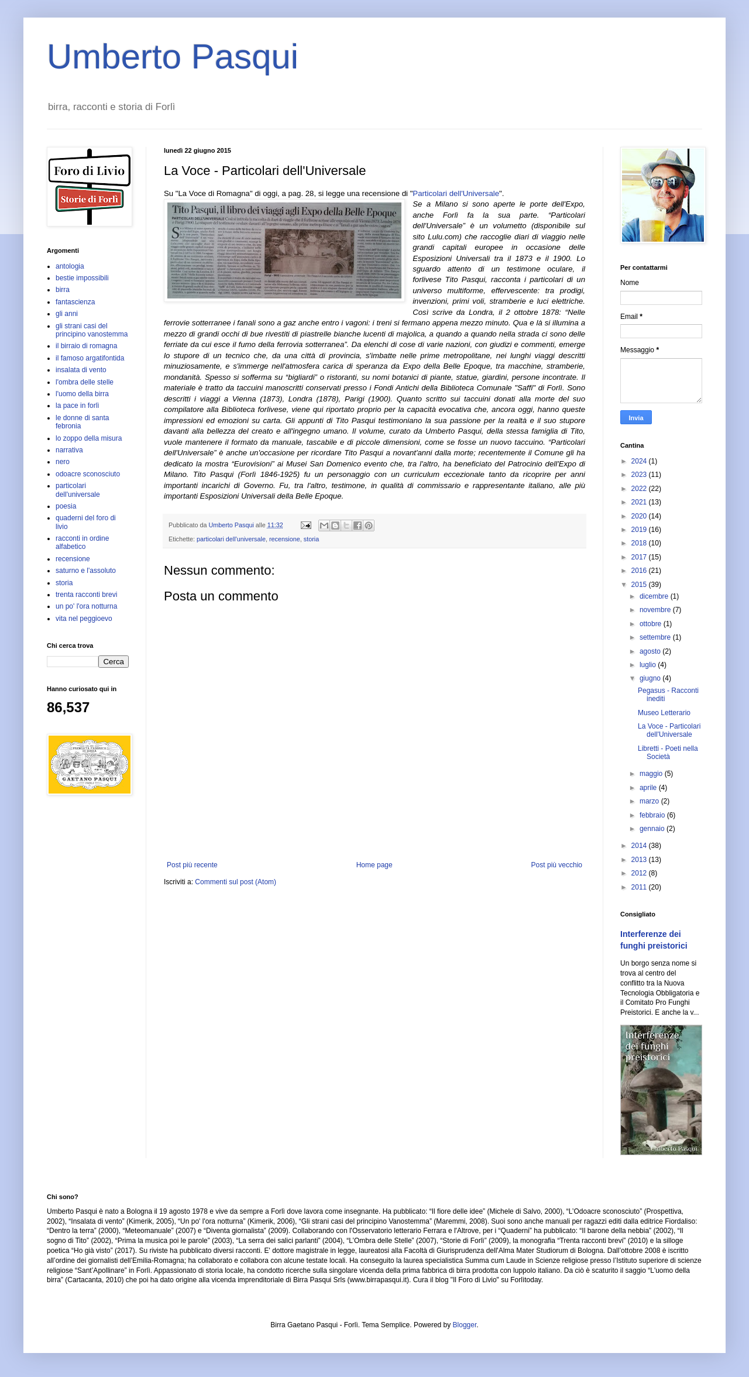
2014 (640, 846)
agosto (651, 651)
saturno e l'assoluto (86, 570)
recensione (284, 538)
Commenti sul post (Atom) (235, 882)
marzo (650, 801)
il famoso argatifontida (90, 358)
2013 (640, 860)
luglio (649, 665)
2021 (640, 502)
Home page (374, 865)
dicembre (655, 596)
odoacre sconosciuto (88, 474)
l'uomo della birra (82, 394)
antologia (70, 266)
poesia (66, 506)
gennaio (653, 829)
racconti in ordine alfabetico (82, 542)
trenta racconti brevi (86, 594)
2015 (640, 585)
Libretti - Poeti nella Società (668, 752)
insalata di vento (81, 370)
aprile (649, 788)
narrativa (69, 450)
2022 (640, 489)
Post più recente (192, 865)
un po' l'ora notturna (86, 606)
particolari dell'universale (231, 538)
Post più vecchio (556, 865)
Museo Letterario (664, 713)
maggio (652, 774)
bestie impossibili (82, 278)
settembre (656, 637)
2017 (640, 557)
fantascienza (75, 302)
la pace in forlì (77, 405)
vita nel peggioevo (84, 618)
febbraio (653, 815)
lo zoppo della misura (89, 438)
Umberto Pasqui (172, 56)
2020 (640, 516)
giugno (651, 678)
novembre (656, 610)
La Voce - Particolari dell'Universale (669, 730)
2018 (640, 543)
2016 (640, 570)
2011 (640, 887)
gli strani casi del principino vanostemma (92, 330)
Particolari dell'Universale (456, 193)
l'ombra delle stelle (85, 382)
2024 (640, 461)
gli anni (67, 314)
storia (311, 538)
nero (63, 462)
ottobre (652, 624)
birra (63, 290)
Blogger (465, 1325)
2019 (640, 530)
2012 (640, 873)
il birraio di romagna (86, 346)
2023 (640, 475)
